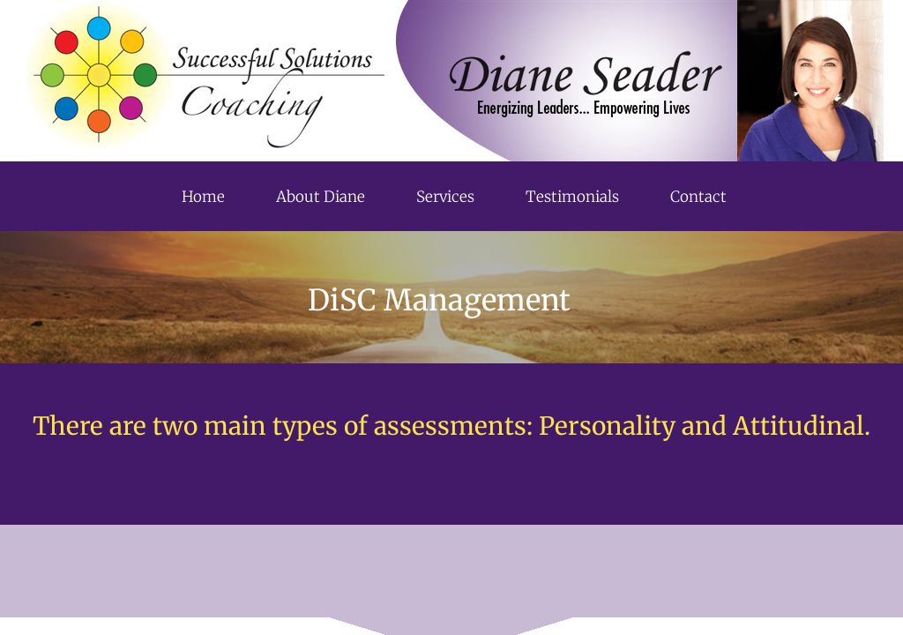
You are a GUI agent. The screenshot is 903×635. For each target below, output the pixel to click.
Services (445, 196)
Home (203, 196)
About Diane (320, 196)
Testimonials (572, 196)
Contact (698, 196)
